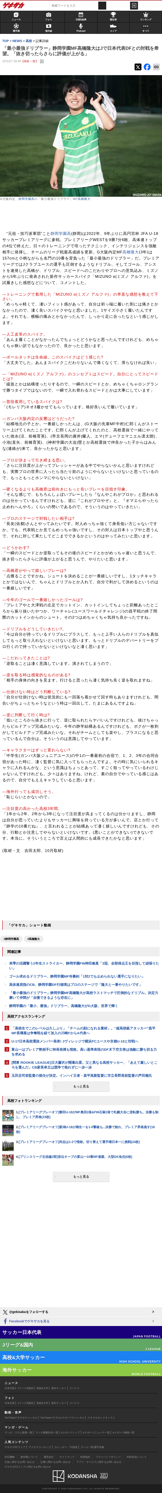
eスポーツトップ (70, 1432)
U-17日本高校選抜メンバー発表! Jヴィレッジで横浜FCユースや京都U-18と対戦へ (74, 1041)
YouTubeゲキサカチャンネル (21, 1417)
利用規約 (85, 1457)
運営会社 (49, 1457)
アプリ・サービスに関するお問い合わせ (99, 1462)
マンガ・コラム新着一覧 (18, 1432)
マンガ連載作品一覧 (46, 1432)
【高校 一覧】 (29, 61)
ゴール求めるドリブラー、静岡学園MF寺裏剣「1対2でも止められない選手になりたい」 (77, 976)
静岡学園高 (27, 199)
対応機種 (10, 1457)
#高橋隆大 (33, 939)
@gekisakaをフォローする (25, 1312)
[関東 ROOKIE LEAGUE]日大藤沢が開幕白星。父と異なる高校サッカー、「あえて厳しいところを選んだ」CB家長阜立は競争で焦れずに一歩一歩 (84, 1065)
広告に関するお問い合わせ (20, 1462)
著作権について (29, 1457)
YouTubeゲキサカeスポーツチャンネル (62, 1417)
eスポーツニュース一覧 (96, 1432)
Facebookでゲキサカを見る (26, 1321)
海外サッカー (58, 1388)
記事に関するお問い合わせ (55, 1462)
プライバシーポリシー (108, 1457)
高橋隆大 (84, 199)
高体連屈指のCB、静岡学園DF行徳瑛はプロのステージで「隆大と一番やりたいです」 (75, 984)
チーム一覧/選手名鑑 (92, 1447)
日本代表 (10, 1388)
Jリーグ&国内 (25, 1388)
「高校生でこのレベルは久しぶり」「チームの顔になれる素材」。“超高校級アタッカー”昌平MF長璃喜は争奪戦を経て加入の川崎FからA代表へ (83, 1030)
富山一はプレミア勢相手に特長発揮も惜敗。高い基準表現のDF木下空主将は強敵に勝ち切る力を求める (84, 1051)
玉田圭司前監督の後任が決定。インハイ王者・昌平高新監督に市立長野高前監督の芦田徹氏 (81, 1075)
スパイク (74, 1388)
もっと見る (81, 1086)
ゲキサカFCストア (15, 1447)
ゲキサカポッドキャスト (101, 1417)
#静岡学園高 (11, 939)
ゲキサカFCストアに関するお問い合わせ (28, 1466)
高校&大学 (42, 1388)
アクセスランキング (40, 1447)
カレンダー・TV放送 (66, 1447)
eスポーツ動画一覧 (123, 1432)
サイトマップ (66, 1457)
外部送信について (137, 1457)
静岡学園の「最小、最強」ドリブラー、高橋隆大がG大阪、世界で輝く (63, 1006)
